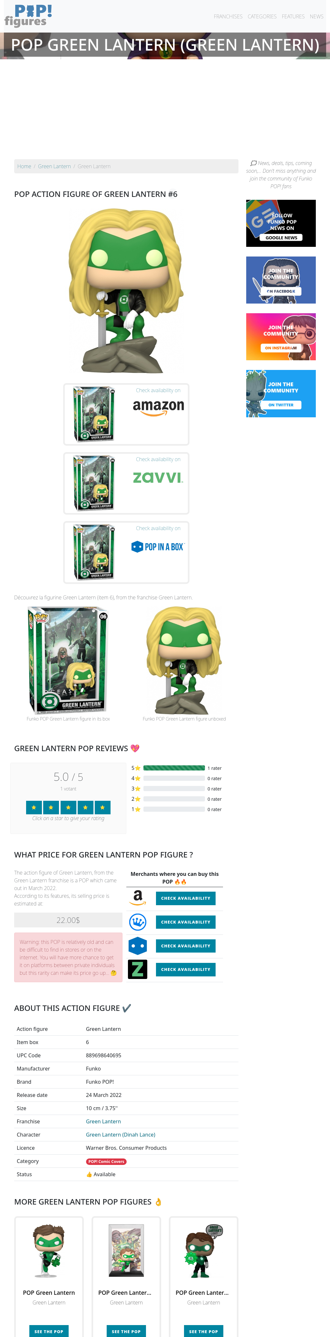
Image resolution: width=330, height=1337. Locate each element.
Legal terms (212, 1328)
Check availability (185, 799)
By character (193, 1315)
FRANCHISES (228, 16)
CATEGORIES (262, 16)
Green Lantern (103, 1022)
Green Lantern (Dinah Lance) (120, 1035)
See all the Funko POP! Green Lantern (126, 1262)
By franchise (159, 1315)
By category (225, 1315)
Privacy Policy (244, 1328)
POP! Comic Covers (106, 1062)
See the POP (48, 1232)
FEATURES (293, 16)
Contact (185, 1328)
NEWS (317, 16)
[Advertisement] (165, 111)
